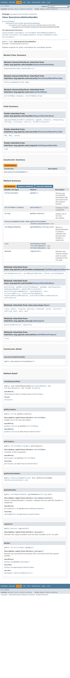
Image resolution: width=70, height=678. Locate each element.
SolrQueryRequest (38, 246)
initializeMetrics (12, 293)
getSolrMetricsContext (31, 289)
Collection (9, 193)
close (6, 338)
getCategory (35, 207)
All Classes (5, 6)
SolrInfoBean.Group (33, 96)
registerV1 (27, 325)
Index (44, 2)
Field (16, 9)
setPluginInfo (10, 298)
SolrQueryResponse (38, 248)
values (17, 135)
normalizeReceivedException (16, 295)
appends (39, 120)
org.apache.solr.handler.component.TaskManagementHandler (32, 25)
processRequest (57, 273)
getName (43, 287)
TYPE (6, 149)
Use (24, 2)
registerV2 (34, 251)
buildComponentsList (13, 273)
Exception (36, 388)
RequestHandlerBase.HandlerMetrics (19, 68)
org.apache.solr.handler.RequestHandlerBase (22, 23)
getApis (33, 193)
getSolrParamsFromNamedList (16, 291)
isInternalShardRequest (32, 293)
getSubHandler (36, 227)
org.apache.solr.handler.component (23, 14)
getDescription (36, 213)
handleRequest (36, 291)
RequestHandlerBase (43, 65)
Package (12, 2)
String (7, 213)
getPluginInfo (54, 287)
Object (46, 305)
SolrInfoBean (30, 33)
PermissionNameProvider (47, 35)
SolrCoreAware (8, 37)
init (46, 291)
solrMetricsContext (41, 122)
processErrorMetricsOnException (44, 295)
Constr (22, 9)
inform (46, 273)
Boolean (8, 251)
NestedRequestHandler (46, 33)
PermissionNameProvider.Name (16, 82)
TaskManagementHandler (19, 44)
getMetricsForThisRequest (27, 287)
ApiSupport (19, 33)
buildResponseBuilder (33, 273)
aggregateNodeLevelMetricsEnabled (19, 120)
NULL (11, 135)
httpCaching (58, 120)
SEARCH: (44, 6)
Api (16, 193)
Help (48, 2)
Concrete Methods (44, 186)
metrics (27, 122)
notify (48, 309)
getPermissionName (38, 221)
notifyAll (57, 309)
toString (8, 311)
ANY (5, 135)
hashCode (40, 309)
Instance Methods (25, 186)
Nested (10, 9)
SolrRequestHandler (28, 35)
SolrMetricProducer (10, 35)
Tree (28, 2)
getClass (31, 309)
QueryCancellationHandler (15, 172)
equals (13, 309)
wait (15, 311)
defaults (47, 120)
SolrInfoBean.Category (14, 96)
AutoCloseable (8, 33)
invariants (18, 122)
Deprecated (36, 2)
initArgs (8, 122)
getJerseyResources (12, 325)
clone (6, 309)
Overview (4, 2)
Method (29, 9)
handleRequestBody (38, 244)
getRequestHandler (12, 289)
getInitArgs (9, 287)
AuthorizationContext (40, 224)
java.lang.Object (8, 21)
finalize (21, 309)
